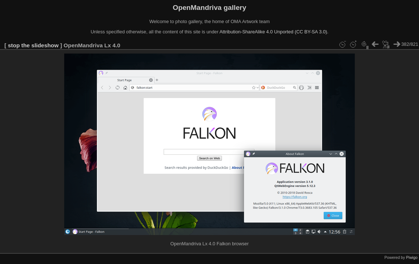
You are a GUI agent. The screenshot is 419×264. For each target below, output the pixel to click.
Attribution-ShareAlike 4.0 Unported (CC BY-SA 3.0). (273, 31)
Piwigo (412, 257)
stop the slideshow (33, 45)
